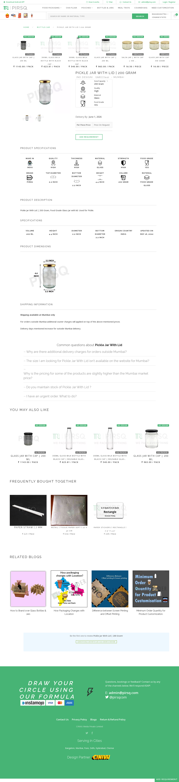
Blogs (93, 719)
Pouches (85, 8)
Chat (109, 2)
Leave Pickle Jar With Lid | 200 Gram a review (96, 642)
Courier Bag (140, 8)
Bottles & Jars (105, 8)
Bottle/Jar (43, 27)
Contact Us (125, 2)
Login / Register (169, 2)
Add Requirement (89, 137)
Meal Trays (124, 8)
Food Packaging (50, 8)
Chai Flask (71, 8)
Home (26, 27)
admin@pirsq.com (147, 2)
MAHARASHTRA (159, 15)
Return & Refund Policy (113, 719)
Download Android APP (13, 2)
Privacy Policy (79, 719)
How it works (92, 2)
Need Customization (163, 8)
